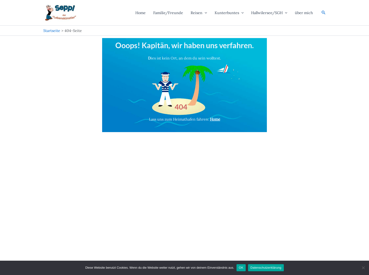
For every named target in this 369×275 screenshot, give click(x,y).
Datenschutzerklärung (265, 267)
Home (140, 12)
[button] (323, 13)
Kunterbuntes (229, 12)
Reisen (199, 12)
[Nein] (363, 267)
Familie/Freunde (168, 12)
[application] (204, 12)
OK (241, 267)
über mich (304, 12)
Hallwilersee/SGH (269, 12)
